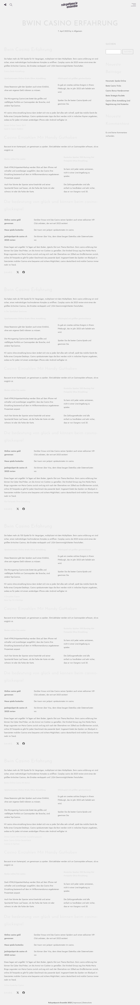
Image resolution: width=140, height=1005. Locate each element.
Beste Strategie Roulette (115, 95)
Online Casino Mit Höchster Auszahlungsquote (23, 836)
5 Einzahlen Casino (12, 596)
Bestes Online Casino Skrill (15, 125)
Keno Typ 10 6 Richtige (13, 600)
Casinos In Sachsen (12, 843)
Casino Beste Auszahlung (14, 71)
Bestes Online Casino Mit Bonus (17, 782)
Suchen (111, 44)
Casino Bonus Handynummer (117, 90)
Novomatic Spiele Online (116, 80)
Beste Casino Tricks (113, 85)
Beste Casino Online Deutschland (17, 840)
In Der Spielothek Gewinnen (15, 311)
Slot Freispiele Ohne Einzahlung (17, 501)
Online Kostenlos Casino (14, 985)
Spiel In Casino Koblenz (13, 128)
